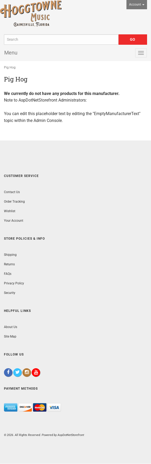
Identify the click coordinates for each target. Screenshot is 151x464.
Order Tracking (14, 201)
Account (136, 4)
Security (9, 293)
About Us (10, 327)
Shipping (10, 255)
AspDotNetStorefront (37, 100)
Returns (9, 264)
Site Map (10, 336)
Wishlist (9, 211)
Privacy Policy (14, 283)
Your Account (13, 220)
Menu (10, 52)
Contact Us (12, 192)
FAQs (7, 274)
